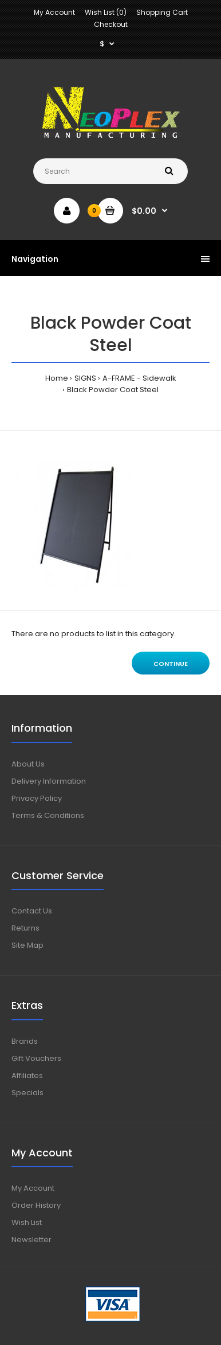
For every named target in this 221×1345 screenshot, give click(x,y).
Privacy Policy (36, 798)
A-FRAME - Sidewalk (139, 378)
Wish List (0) (106, 12)
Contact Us (31, 910)
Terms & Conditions (47, 815)
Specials (27, 1092)
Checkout (111, 24)
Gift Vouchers (36, 1058)
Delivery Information (48, 781)
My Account (54, 12)
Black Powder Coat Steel (113, 389)
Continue (170, 663)
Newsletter (31, 1239)
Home (56, 378)
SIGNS (85, 378)
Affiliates (27, 1075)
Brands (24, 1041)
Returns (25, 928)
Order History (36, 1205)
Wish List (26, 1222)
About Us (28, 764)
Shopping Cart (162, 12)
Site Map (27, 945)
